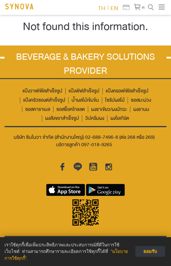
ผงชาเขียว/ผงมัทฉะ (109, 109)
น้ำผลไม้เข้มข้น (85, 100)
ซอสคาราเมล (37, 109)
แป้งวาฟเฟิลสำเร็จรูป (42, 91)
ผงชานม (141, 109)
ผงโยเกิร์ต (119, 118)
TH (101, 7)
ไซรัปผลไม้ (115, 100)
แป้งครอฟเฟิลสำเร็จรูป (127, 91)
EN (114, 7)
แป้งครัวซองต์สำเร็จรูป (44, 100)
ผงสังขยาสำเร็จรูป (62, 118)
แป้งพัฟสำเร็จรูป (84, 91)
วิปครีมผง (94, 118)
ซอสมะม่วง (141, 100)
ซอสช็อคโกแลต (70, 109)
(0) (143, 7)
